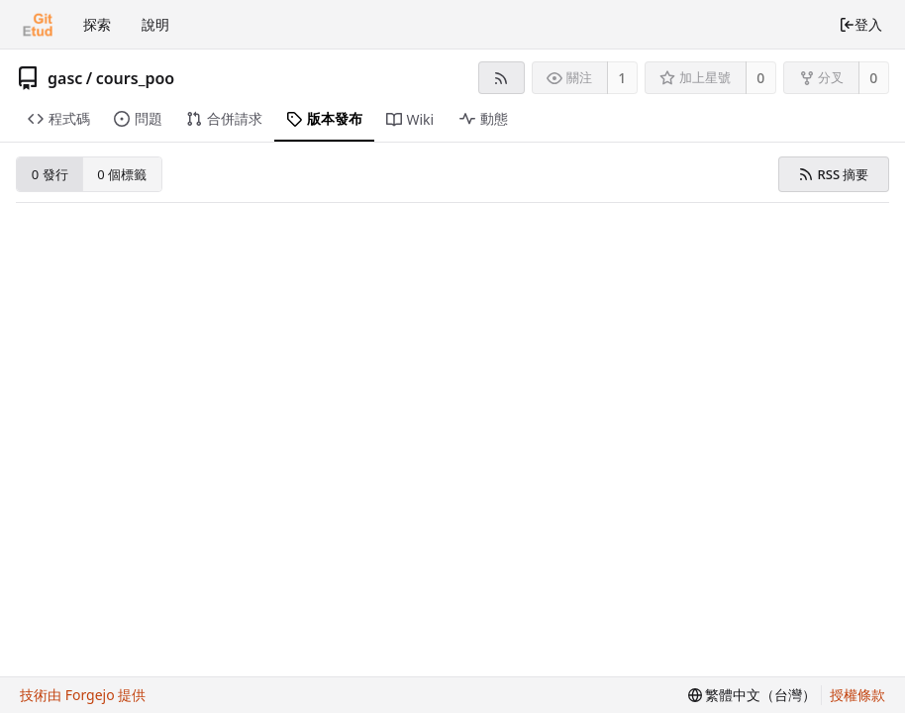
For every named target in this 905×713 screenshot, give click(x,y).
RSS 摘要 (833, 174)
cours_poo (135, 78)
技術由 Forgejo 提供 (83, 694)
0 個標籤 (122, 174)
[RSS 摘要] (501, 77)
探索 (97, 24)
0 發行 (50, 174)
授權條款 (857, 694)
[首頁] (37, 25)
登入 (860, 24)
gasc (65, 78)
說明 (155, 24)
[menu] (752, 695)
